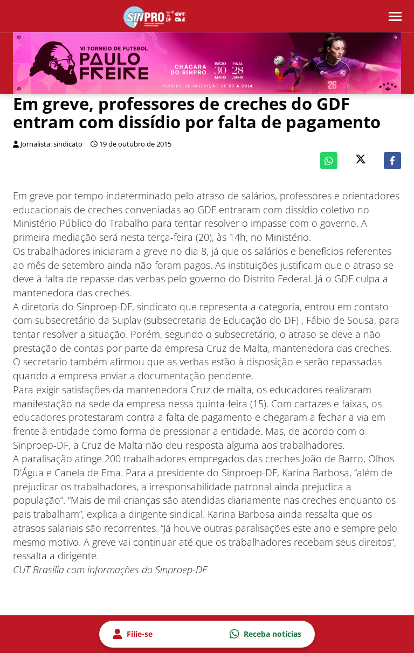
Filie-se (133, 634)
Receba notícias (265, 634)
